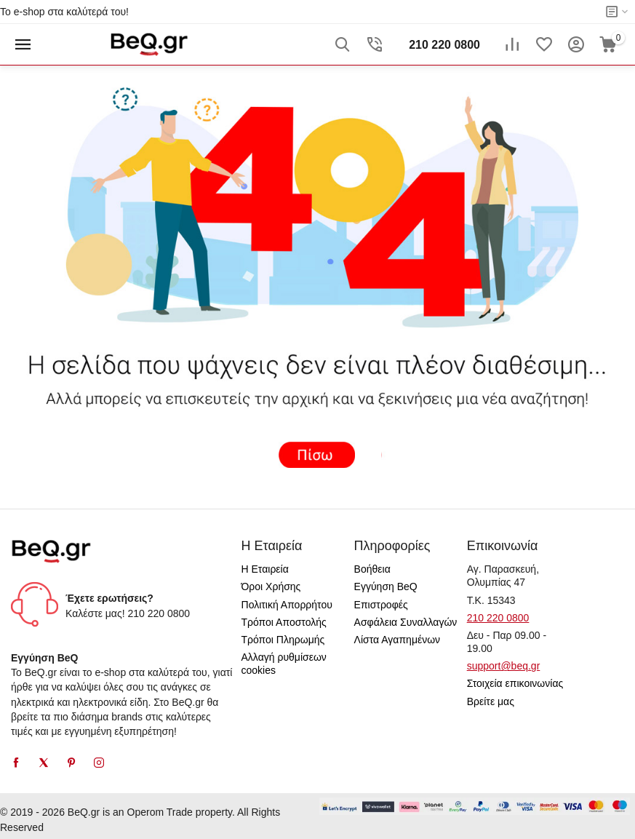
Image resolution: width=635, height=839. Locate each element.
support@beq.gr (503, 666)
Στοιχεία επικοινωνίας (515, 683)
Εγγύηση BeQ (386, 586)
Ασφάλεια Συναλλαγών (406, 622)
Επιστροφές (381, 605)
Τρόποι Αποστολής (284, 622)
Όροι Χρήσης (271, 586)
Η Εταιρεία (265, 569)
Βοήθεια (372, 569)
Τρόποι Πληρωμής (283, 639)
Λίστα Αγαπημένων (397, 639)
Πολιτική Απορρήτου (286, 605)
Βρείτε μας (490, 701)
